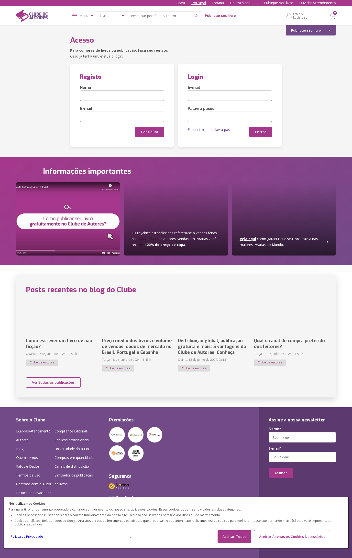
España (218, 2)
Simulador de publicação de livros (74, 479)
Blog (19, 448)
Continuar (149, 131)
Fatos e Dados (28, 466)
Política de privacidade (33, 492)
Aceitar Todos (234, 536)
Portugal (198, 2)
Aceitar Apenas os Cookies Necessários (292, 536)
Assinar (281, 473)
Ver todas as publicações (53, 382)
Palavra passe (201, 108)
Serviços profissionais (72, 440)
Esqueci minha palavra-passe (210, 129)
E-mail (86, 108)
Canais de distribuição (72, 466)
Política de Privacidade (27, 536)
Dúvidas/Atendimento (317, 2)
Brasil (181, 2)
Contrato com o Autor (33, 484)
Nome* (275, 429)
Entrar (260, 131)
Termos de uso (28, 475)
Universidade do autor (72, 448)
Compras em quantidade (74, 457)
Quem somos (27, 457)
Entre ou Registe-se (300, 15)
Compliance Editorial (71, 431)
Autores (22, 440)
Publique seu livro (278, 2)
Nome (85, 87)
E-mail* (275, 448)
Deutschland (240, 2)
